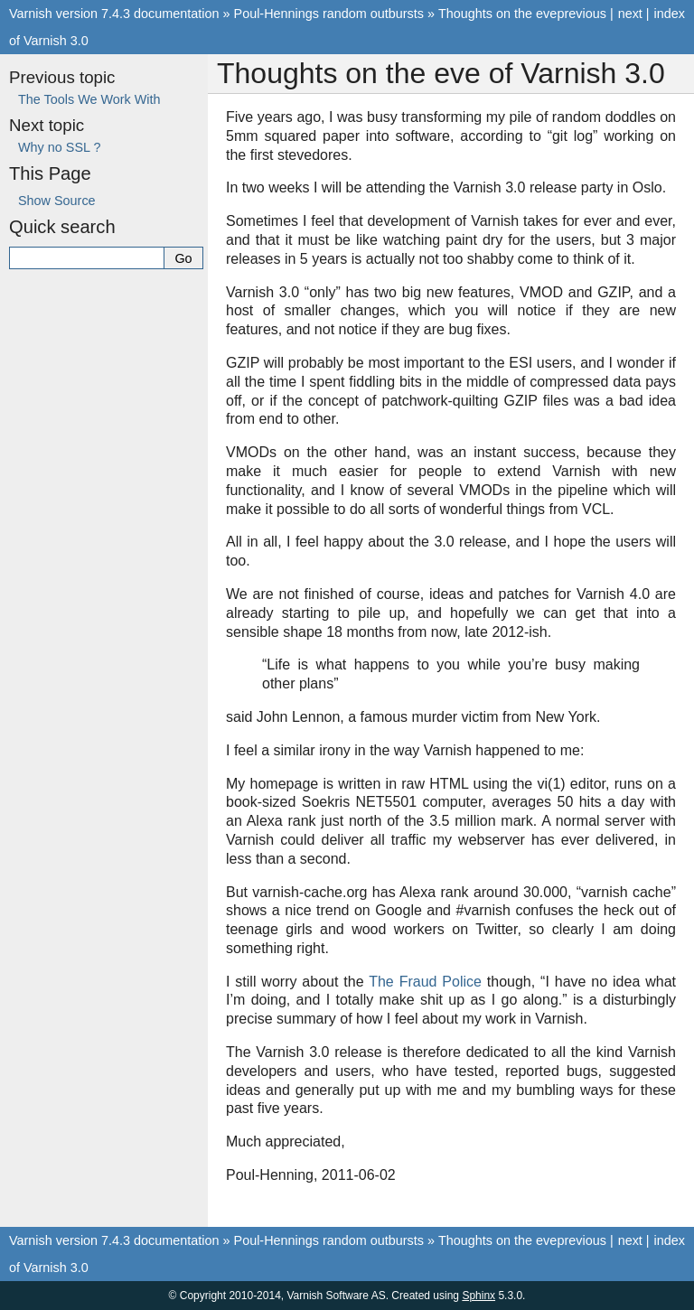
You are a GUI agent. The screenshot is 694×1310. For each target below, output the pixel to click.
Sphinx (478, 1295)
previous (581, 13)
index (669, 13)
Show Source (57, 200)
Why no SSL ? (59, 147)
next (630, 13)
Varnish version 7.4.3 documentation (114, 13)
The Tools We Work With (89, 99)
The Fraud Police (425, 981)
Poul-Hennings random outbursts (329, 13)
